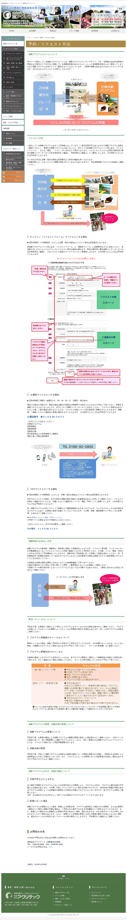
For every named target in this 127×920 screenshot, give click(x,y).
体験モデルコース (12, 101)
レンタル (9, 87)
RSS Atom (19, 180)
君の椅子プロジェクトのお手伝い (13, 168)
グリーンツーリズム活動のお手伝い (13, 158)
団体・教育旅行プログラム (13, 96)
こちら (50, 847)
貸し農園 (9, 143)
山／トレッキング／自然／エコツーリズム (14, 58)
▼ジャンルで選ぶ (12, 49)
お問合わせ (115, 31)
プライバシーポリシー (99, 899)
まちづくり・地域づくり (11, 149)
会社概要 (32, 31)
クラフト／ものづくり (14, 73)
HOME (11, 31)
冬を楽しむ (10, 77)
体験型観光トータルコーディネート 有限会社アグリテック (18, 3)
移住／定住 (10, 82)
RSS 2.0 (19, 176)
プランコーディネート (13, 106)
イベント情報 (8, 116)
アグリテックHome (32, 37)
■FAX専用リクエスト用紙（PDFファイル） (45, 517)
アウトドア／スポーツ (14, 54)
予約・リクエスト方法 (13, 111)
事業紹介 (53, 31)
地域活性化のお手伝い (13, 154)
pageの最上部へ (65, 878)
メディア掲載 (74, 31)
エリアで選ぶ (10, 92)
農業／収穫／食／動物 (14, 63)
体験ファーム (10, 133)
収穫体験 (9, 138)
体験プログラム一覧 (10, 44)
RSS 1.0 (19, 173)
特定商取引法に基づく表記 (100, 895)
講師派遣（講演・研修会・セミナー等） (13, 163)
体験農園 (6, 128)
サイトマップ (96, 893)
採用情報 (94, 31)
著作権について (96, 902)
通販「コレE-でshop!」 (11, 122)
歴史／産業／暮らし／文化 (14, 68)
